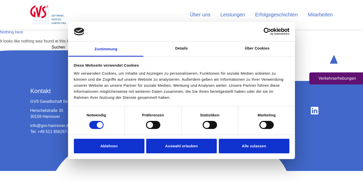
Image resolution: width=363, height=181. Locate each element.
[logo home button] (48, 14)
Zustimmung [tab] (106, 49)
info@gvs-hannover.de (50, 125)
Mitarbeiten (320, 14)
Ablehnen (109, 146)
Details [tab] (181, 48)
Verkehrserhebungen (337, 78)
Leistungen (232, 14)
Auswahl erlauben (181, 146)
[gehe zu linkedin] (314, 110)
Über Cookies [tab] (257, 48)
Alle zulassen (254, 146)
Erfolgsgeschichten (276, 14)
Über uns (200, 14)
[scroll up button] (334, 59)
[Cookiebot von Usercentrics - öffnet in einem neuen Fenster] (267, 31)
